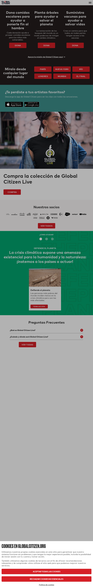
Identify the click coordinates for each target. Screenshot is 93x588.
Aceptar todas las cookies (46, 571)
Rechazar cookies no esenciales (46, 579)
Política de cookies (46, 585)
